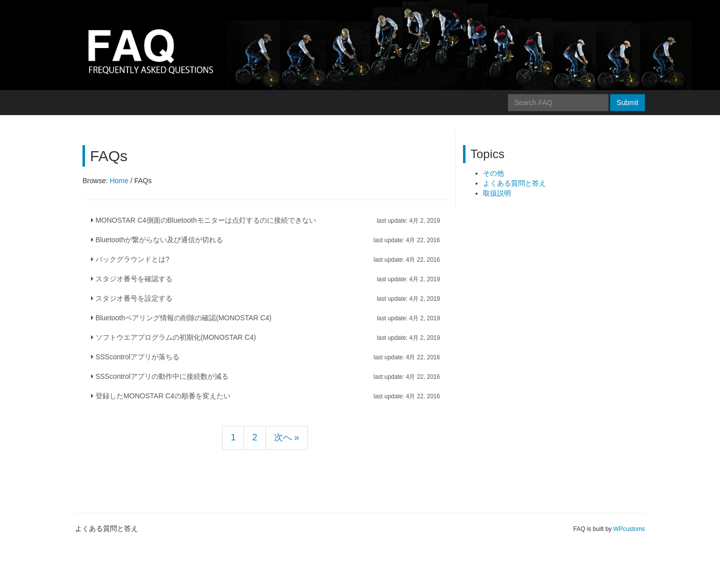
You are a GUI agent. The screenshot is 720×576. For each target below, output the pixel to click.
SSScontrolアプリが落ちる (265, 357)
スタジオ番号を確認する (265, 279)
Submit (627, 103)
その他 (493, 173)
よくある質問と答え (514, 183)
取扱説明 (497, 193)
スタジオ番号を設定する (265, 298)
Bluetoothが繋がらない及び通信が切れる (265, 240)
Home (119, 181)
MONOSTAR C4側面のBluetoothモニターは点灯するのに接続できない (265, 220)
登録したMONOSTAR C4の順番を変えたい (265, 396)
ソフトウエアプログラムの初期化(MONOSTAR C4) (265, 337)
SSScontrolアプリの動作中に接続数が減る (265, 376)
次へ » (287, 437)
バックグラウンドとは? (265, 259)
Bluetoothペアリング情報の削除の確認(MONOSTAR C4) (265, 318)
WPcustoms (629, 528)
